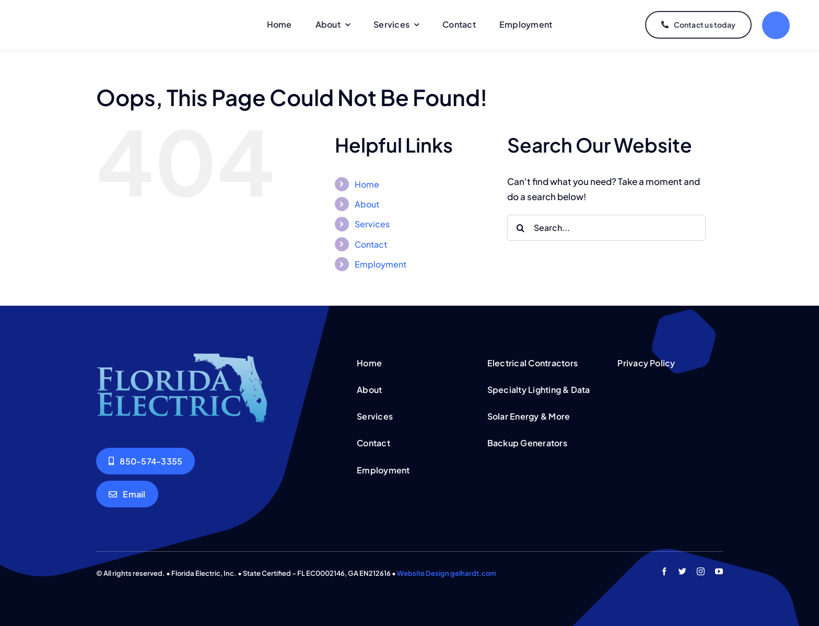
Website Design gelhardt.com (446, 573)
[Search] (520, 228)
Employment (380, 264)
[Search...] (606, 228)
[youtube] (719, 571)
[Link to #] (776, 25)
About (367, 204)
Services (372, 223)
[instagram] (701, 571)
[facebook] (664, 571)
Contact (371, 244)
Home (367, 184)
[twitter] (682, 571)
